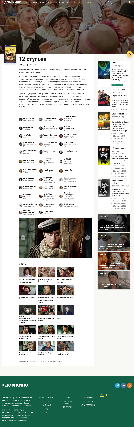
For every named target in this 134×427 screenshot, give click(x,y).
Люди (58, 2)
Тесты (46, 413)
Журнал (42, 2)
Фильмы (50, 2)
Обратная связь (67, 402)
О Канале (67, 398)
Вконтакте (88, 401)
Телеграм (88, 398)
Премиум (88, 2)
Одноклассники (88, 405)
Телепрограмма (31, 2)
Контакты (67, 407)
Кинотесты (66, 2)
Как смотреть (77, 2)
